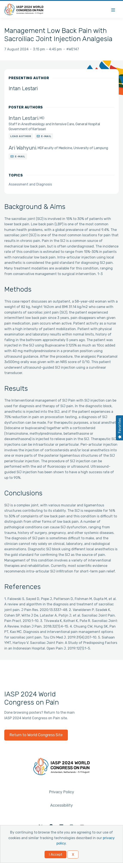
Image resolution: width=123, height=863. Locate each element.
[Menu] (113, 9)
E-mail (46, 136)
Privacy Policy (61, 792)
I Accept (55, 854)
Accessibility (61, 805)
